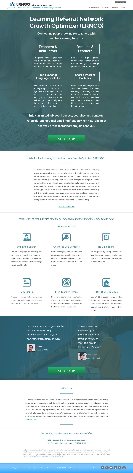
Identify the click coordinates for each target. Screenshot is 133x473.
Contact (36, 468)
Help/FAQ (115, 7)
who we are (33, 420)
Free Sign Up (120, 2)
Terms (43, 468)
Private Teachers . (24, 7)
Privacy (49, 468)
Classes (58, 7)
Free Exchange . (48, 7)
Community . (37, 7)
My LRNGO (105, 7)
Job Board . (12, 7)
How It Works (66, 206)
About (9, 468)
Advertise (29, 468)
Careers (20, 468)
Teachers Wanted (93, 7)
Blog (14, 468)
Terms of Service (36, 456)
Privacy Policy (48, 456)
